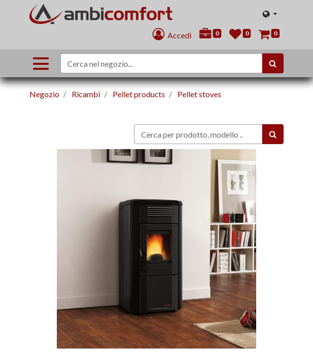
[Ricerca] (273, 134)
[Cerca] (273, 63)
